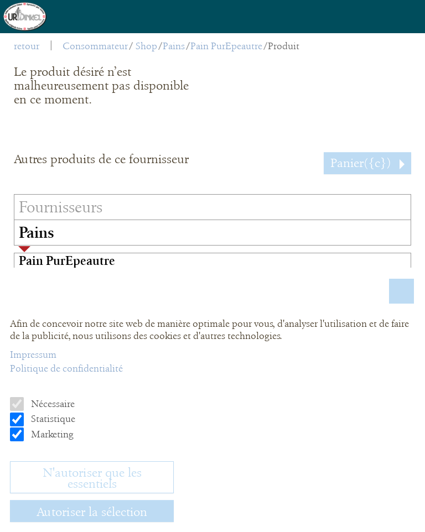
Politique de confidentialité (66, 368)
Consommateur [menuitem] (95, 45)
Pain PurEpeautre (226, 45)
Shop (146, 45)
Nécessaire (52, 403)
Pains (174, 45)
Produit (283, 45)
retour (26, 45)
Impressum (33, 354)
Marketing (51, 434)
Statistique (52, 418)
